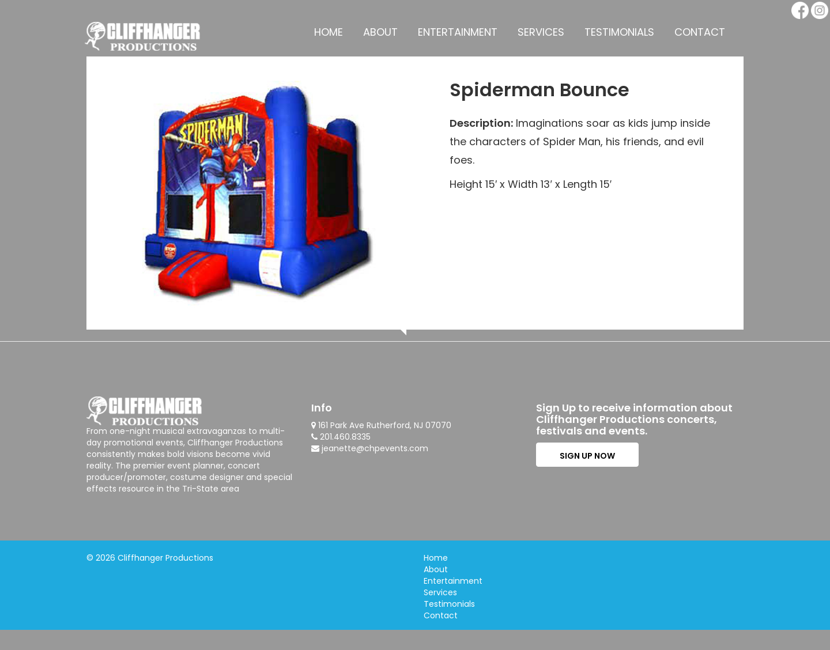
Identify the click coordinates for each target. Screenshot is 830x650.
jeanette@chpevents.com (375, 448)
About (380, 32)
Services (541, 32)
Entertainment (457, 32)
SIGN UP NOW (587, 456)
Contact (699, 32)
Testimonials (619, 32)
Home (328, 32)
